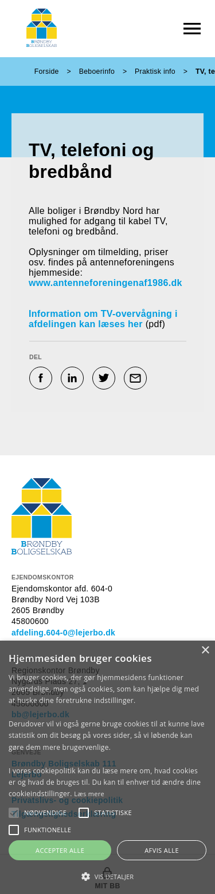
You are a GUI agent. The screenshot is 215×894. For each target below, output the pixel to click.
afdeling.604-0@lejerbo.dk (63, 632)
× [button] (205, 650)
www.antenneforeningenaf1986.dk (107, 283)
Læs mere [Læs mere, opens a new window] (89, 793)
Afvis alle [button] (161, 850)
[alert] (107, 767)
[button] (45, 812)
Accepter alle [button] (60, 850)
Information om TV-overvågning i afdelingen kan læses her (103, 319)
